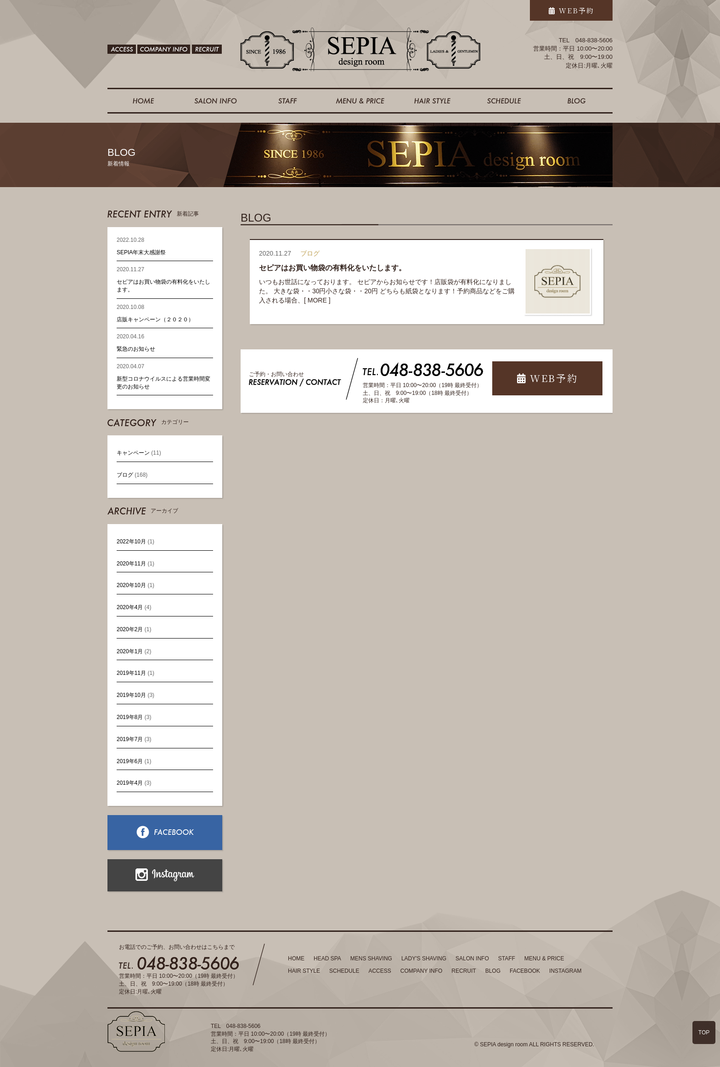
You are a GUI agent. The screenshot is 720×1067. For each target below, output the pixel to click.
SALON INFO (472, 958)
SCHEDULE (344, 971)
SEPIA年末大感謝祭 (141, 252)
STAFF (506, 958)
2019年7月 (130, 739)
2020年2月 (130, 629)
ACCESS (379, 971)
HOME (296, 958)
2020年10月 (131, 585)
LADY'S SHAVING (423, 958)
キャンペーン (133, 453)
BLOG (493, 971)
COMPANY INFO (421, 971)
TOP (703, 1032)
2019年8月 (130, 717)
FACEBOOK (525, 971)
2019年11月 (131, 673)
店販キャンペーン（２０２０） (155, 319)
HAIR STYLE (304, 971)
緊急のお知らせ (136, 349)
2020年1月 (130, 651)
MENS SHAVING (371, 958)
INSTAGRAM (565, 971)
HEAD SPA (327, 958)
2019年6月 (130, 761)
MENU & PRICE (544, 958)
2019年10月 (131, 695)
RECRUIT (463, 971)
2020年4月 (130, 607)
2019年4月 (130, 783)
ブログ (125, 475)
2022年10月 (131, 541)
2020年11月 (131, 563)
